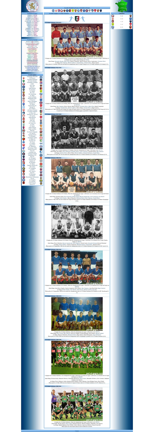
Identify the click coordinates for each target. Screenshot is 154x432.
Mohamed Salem (80, 198)
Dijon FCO (32, 145)
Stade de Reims (32, 97)
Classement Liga (32, 50)
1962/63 (79, 241)
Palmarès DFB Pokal (32, 64)
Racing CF (32, 107)
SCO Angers (32, 108)
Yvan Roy (94, 289)
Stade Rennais (32, 88)
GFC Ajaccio (32, 171)
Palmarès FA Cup (32, 46)
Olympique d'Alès (32, 148)
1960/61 (78, 195)
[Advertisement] (77, 3)
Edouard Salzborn (87, 153)
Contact (77, 431)
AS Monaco (32, 78)
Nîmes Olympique (32, 101)
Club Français (32, 182)
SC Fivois (32, 142)
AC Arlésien (32, 181)
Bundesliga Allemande (32, 60)
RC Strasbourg (32, 94)
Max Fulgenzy (63, 62)
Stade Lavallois (32, 129)
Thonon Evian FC (32, 149)
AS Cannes (32, 116)
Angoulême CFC (32, 155)
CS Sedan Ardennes (32, 111)
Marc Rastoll (67, 333)
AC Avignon (32, 180)
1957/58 (100, 150)
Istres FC (32, 172)
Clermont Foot (32, 159)
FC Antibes (32, 143)
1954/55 (87, 59)
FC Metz (32, 95)
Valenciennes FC (32, 105)
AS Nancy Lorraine (32, 110)
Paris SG (32, 86)
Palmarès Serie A (32, 57)
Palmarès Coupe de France (32, 28)
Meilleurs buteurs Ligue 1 (32, 18)
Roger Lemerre (101, 288)
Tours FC (32, 150)
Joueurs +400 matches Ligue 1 (32, 21)
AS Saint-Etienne (32, 81)
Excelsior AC (32, 140)
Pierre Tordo (60, 333)
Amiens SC (32, 161)
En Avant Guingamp (32, 132)
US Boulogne (32, 174)
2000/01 (97, 422)
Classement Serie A (32, 56)
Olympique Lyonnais (32, 82)
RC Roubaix (32, 162)
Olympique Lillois (32, 137)
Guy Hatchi (101, 196)
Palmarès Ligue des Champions (32, 66)
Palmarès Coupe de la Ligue (32, 29)
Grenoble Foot (32, 152)
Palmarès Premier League (32, 44)
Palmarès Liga (32, 51)
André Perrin (80, 289)
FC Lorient (32, 121)
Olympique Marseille (32, 76)
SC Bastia (32, 104)
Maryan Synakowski (84, 196)
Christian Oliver (102, 61)
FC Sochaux (32, 89)
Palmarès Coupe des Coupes (32, 67)
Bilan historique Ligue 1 (32, 22)
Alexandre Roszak (59, 61)
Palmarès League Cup (32, 47)
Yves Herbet (73, 289)
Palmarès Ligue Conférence (32, 70)
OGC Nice (32, 85)
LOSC (32, 83)
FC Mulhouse (32, 146)
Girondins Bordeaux (32, 79)
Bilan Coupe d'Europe (32, 35)
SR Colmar (32, 166)
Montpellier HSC (32, 98)
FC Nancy (32, 126)
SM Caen (32, 120)
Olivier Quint (82, 378)
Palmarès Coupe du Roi (32, 53)
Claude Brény (79, 62)
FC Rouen (32, 118)
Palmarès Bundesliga (32, 63)
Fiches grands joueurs (32, 25)
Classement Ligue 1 (32, 16)
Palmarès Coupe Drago (32, 31)
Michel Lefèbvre (72, 62)
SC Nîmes (32, 164)
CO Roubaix (32, 136)
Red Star (32, 130)
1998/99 (80, 377)
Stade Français (32, 127)
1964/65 (77, 286)
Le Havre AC (32, 113)
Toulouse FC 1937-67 (32, 114)
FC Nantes (32, 91)
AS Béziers (32, 175)
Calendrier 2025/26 (32, 15)
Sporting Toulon (32, 134)
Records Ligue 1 (32, 32)
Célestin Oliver (87, 62)
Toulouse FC (32, 102)
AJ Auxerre (32, 100)
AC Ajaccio (32, 133)
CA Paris (32, 169)
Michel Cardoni (88, 289)
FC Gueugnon (32, 168)
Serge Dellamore (97, 334)
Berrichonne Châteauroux (32, 177)
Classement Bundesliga (32, 62)
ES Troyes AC (32, 123)
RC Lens (32, 92)
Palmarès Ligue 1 (32, 27)
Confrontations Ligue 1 (32, 24)
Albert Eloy (67, 61)
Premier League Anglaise (32, 41)
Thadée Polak (75, 196)
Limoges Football (32, 153)
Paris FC (32, 156)
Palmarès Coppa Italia (32, 59)
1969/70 (97, 332)
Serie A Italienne (32, 54)
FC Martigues (32, 158)
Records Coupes (32, 34)
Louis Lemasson (84, 151)
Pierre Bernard (66, 151)
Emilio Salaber (63, 198)
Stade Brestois (32, 117)
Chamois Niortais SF (32, 165)
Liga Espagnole (32, 48)
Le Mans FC (32, 139)
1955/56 (78, 105)
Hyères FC (32, 184)
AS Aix (32, 178)
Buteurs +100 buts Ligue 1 (32, 19)
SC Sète (32, 124)
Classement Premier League (32, 43)
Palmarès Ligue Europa (32, 69)
